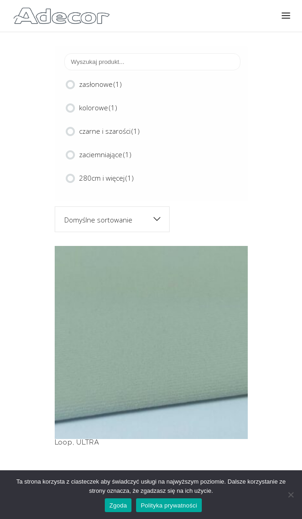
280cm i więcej (106, 178)
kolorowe (98, 107)
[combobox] (112, 219)
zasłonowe (100, 84)
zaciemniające (105, 154)
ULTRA (87, 442)
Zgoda (118, 505)
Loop (64, 442)
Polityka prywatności (169, 505)
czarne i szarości (109, 131)
